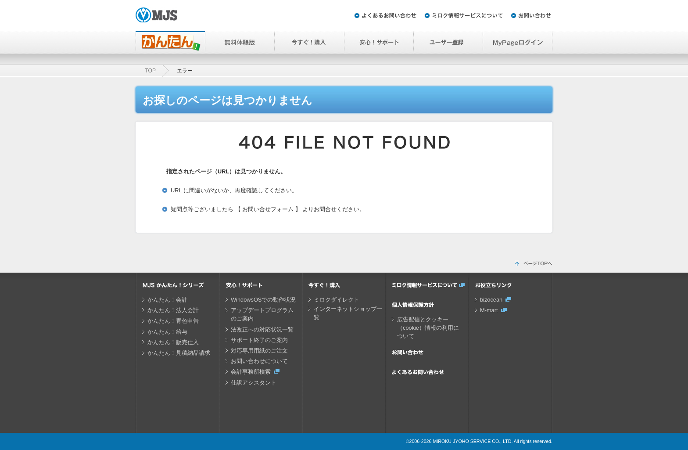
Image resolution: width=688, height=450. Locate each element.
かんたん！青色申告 (173, 320)
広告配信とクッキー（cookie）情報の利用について (428, 327)
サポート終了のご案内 (259, 340)
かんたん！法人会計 (173, 310)
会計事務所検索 (251, 371)
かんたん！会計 (167, 299)
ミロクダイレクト (336, 299)
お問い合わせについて (259, 361)
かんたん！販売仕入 (173, 342)
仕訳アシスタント (253, 382)
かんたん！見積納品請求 (178, 352)
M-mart (489, 310)
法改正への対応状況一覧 (262, 329)
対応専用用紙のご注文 (259, 350)
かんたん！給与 (167, 331)
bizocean (491, 299)
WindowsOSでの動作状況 (263, 299)
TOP (150, 71)
